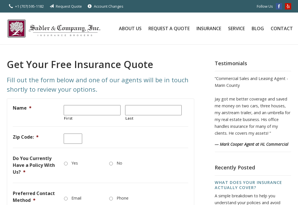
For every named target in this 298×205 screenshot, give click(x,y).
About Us (130, 28)
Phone (123, 198)
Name (22, 108)
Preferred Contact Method (34, 196)
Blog (258, 28)
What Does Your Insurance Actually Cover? (248, 185)
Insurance (208, 28)
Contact (282, 28)
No (119, 163)
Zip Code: (26, 137)
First (68, 118)
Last (129, 118)
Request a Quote (169, 28)
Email (76, 198)
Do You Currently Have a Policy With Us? (34, 165)
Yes (74, 163)
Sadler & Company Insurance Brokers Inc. (56, 28)
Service (236, 28)
